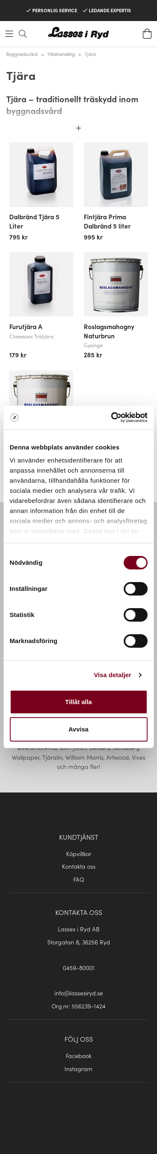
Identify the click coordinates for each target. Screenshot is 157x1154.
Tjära (90, 54)
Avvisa (79, 729)
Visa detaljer (112, 674)
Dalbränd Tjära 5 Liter (34, 221)
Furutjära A (25, 326)
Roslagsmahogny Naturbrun (109, 331)
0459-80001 (79, 967)
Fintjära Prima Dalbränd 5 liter (107, 221)
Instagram (78, 1068)
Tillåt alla (78, 701)
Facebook (78, 1055)
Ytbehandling (61, 54)
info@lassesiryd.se (78, 993)
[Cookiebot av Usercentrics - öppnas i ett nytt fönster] (111, 417)
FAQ (78, 879)
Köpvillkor (78, 853)
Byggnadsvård (22, 54)
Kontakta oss (78, 866)
